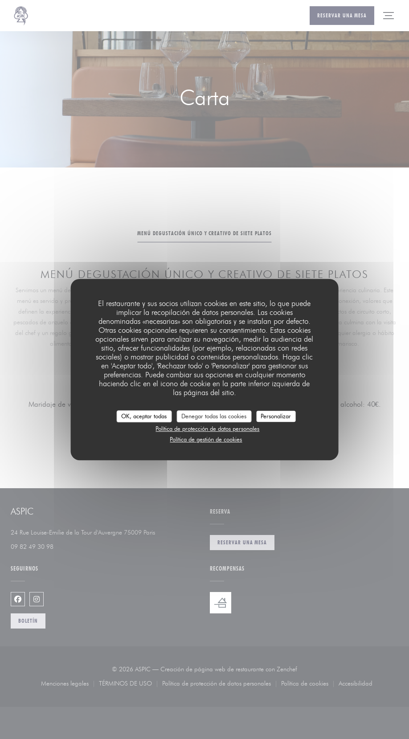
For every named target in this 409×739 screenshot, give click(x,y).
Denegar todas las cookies (213, 416)
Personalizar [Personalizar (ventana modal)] (276, 416)
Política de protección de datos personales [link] (207, 428)
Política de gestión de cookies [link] (206, 439)
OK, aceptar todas (144, 416)
